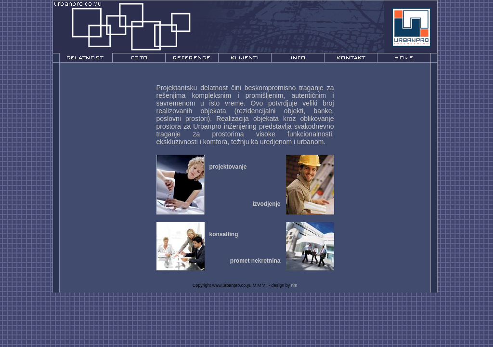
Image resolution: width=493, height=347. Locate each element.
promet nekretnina (255, 260)
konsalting (223, 234)
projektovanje (228, 166)
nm (294, 285)
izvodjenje (266, 203)
